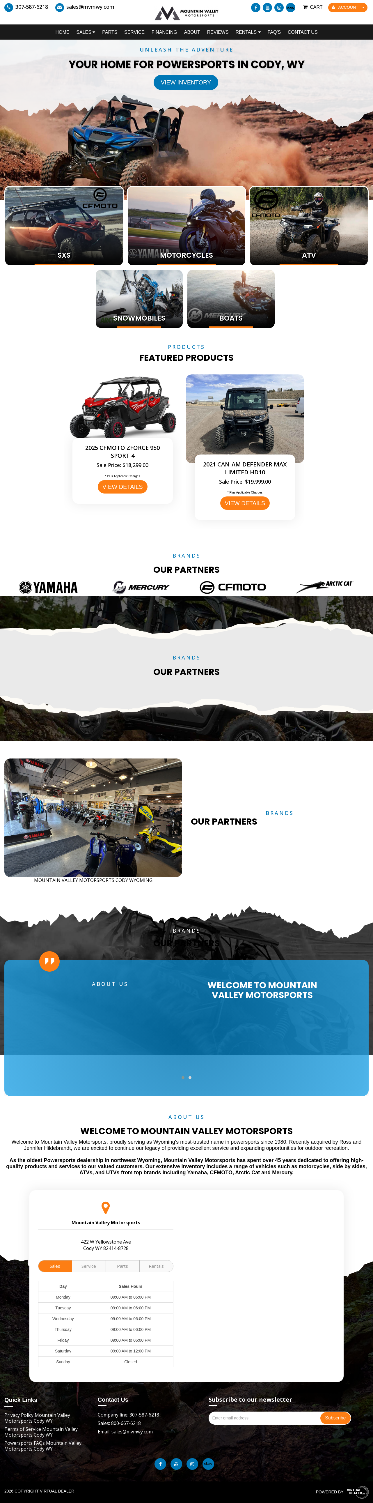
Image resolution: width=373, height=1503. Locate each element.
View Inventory (186, 82)
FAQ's (274, 32)
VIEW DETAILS (122, 487)
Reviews (218, 32)
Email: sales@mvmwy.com (125, 1431)
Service (134, 32)
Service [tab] (88, 1266)
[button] (183, 1078)
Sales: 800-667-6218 (119, 1423)
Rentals (247, 32)
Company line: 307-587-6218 (128, 1415)
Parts (109, 32)
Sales (85, 32)
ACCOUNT (348, 7)
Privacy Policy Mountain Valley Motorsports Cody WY (37, 1418)
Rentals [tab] (156, 1266)
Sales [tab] (55, 1266)
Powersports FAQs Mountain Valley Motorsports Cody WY (42, 1446)
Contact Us (303, 32)
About (192, 32)
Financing (164, 32)
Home (62, 32)
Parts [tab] (122, 1266)
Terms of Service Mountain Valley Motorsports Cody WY (41, 1432)
